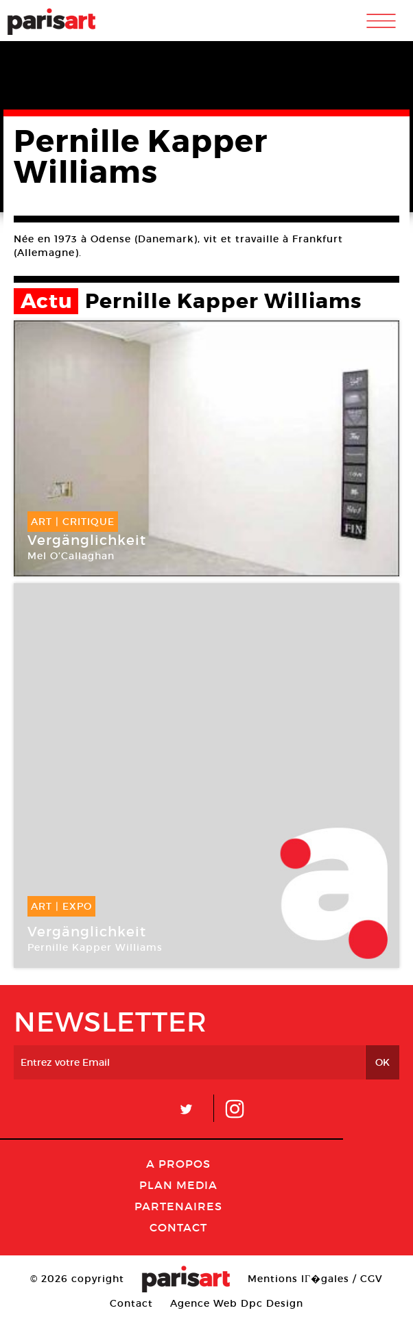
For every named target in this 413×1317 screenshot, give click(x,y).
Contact (178, 1227)
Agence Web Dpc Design (236, 1303)
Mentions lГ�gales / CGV (315, 1279)
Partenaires (178, 1206)
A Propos (178, 1164)
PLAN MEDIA (178, 1185)
